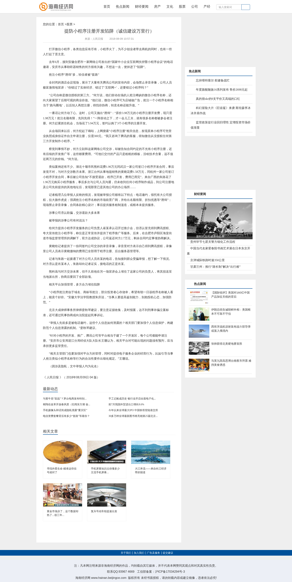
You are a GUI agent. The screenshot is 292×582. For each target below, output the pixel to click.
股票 (182, 6)
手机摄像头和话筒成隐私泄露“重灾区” (65, 410)
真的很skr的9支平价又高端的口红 (218, 98)
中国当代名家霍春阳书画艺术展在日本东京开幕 (218, 251)
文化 (169, 6)
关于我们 (126, 552)
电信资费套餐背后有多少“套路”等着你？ (66, 416)
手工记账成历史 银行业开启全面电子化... (132, 398)
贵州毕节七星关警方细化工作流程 (212, 241)
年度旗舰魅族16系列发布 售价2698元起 (222, 89)
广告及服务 (153, 552)
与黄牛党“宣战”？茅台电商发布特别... (65, 398)
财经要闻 (141, 6)
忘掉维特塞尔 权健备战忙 (213, 80)
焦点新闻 (122, 6)
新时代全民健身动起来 (210, 236)
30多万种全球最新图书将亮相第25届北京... (133, 416)
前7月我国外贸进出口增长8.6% (126, 404)
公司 (194, 6)
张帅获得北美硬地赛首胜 (226, 343)
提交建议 (168, 552)
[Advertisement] (213, 40)
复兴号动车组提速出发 (104, 511)
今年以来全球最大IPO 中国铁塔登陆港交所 (133, 410)
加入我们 (139, 552)
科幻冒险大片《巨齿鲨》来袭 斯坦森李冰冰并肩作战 (221, 110)
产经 (207, 6)
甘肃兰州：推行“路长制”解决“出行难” (215, 266)
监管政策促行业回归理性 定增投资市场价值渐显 (221, 125)
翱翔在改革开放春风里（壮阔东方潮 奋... (66, 404)
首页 (106, 6)
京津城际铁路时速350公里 (207, 260)
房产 (157, 6)
